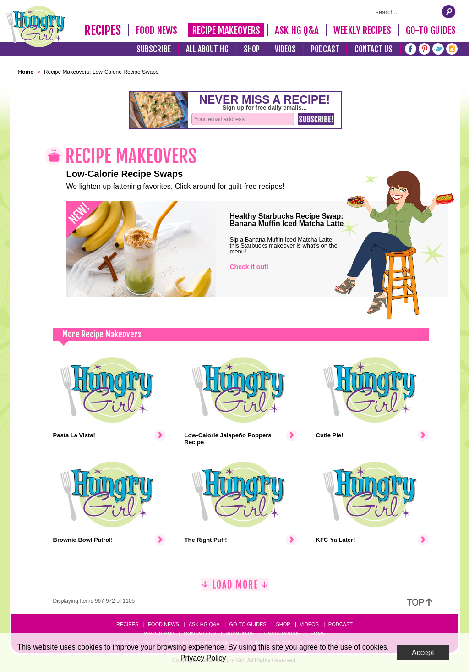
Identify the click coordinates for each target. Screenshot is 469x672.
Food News (157, 30)
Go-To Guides (431, 30)
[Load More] (235, 588)
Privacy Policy (203, 658)
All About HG (207, 49)
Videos (285, 49)
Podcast (325, 49)
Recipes (102, 30)
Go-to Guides (247, 624)
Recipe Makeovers (226, 30)
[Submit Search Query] (449, 11)
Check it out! (249, 266)
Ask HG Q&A (297, 30)
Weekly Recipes (362, 30)
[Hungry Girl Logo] (35, 26)
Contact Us (373, 49)
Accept (423, 652)
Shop (252, 49)
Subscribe (153, 49)
